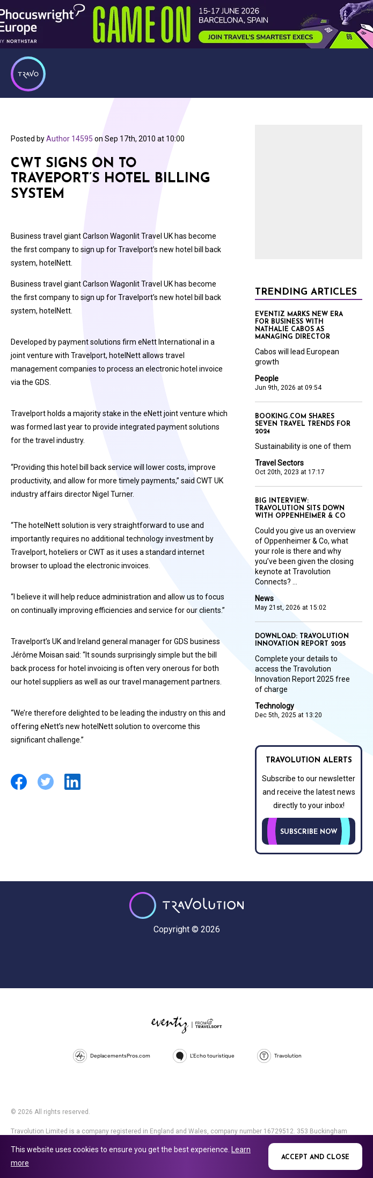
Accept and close (315, 1157)
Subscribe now (309, 832)
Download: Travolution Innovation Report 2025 (302, 640)
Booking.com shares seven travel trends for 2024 (302, 424)
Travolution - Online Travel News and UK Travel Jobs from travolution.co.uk (186, 905)
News (264, 598)
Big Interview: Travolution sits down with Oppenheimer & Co (300, 508)
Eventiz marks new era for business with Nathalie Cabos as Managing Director (299, 325)
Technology (274, 706)
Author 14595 (69, 138)
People (267, 378)
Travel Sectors (279, 463)
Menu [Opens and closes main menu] (351, 72)
